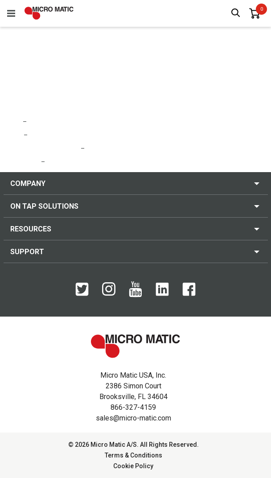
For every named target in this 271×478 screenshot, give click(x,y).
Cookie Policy (133, 466)
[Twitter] (82, 293)
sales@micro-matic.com (133, 418)
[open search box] (236, 13)
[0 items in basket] (254, 13)
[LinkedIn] (162, 293)
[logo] (49, 13)
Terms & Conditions (133, 455)
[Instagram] (108, 293)
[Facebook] (189, 293)
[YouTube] (135, 295)
